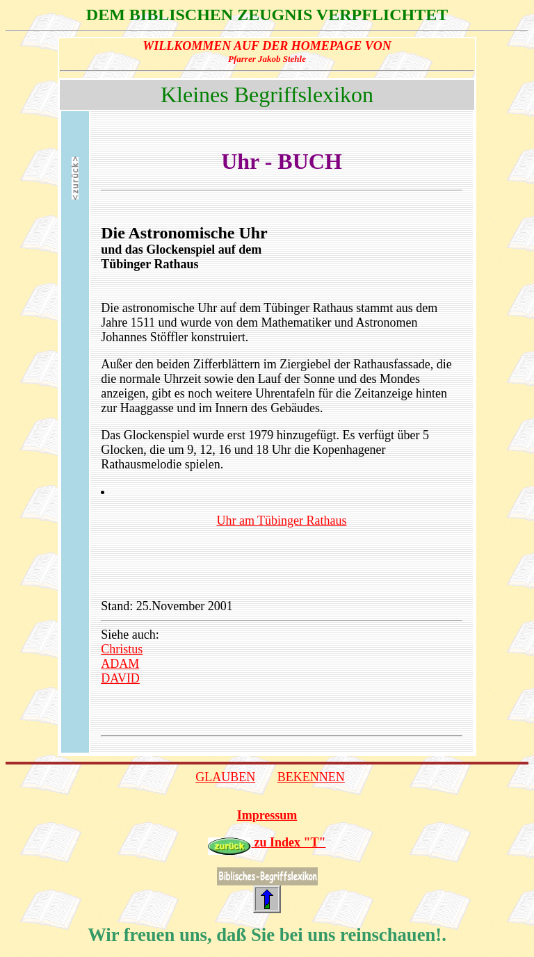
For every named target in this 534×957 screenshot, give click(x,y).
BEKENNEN (311, 777)
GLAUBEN (225, 777)
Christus (122, 649)
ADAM (120, 664)
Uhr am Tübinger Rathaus (281, 520)
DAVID (120, 678)
